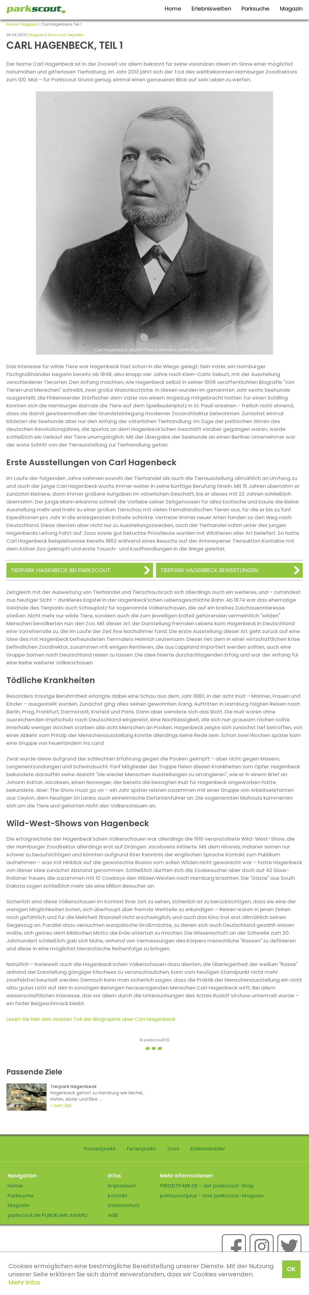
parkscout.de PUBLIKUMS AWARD (48, 1215)
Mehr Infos (24, 1282)
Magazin (291, 8)
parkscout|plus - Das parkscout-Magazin (212, 1195)
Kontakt (117, 1195)
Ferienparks (141, 1148)
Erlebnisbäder (207, 1148)
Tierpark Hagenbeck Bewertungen (209, 570)
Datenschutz (124, 1205)
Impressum (122, 1185)
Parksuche (255, 8)
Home (173, 8)
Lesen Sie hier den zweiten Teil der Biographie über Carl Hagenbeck (90, 1019)
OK (291, 1269)
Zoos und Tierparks (65, 34)
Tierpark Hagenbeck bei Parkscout (60, 570)
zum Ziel (62, 1105)
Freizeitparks (100, 1148)
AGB (113, 1215)
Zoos (173, 1148)
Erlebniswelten (211, 8)
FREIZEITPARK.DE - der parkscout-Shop (207, 1185)
